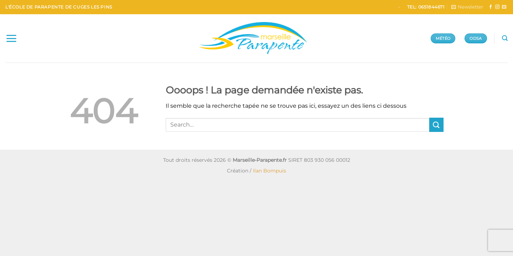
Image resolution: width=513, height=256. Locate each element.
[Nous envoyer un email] (504, 7)
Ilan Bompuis (269, 170)
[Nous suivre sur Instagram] (497, 7)
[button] (467, 7)
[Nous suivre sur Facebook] (490, 7)
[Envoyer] (436, 125)
